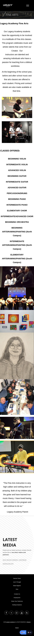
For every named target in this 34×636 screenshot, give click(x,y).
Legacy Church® (10, 622)
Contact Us (17, 594)
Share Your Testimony (17, 601)
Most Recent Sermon (10, 560)
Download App (8, 563)
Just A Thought (17, 582)
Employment (17, 597)
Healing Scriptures (17, 604)
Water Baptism (17, 585)
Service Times (17, 578)
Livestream (22, 560)
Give (17, 589)
